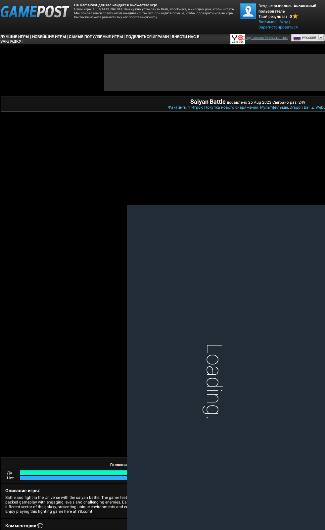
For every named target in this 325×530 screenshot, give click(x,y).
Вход (283, 22)
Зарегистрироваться (278, 27)
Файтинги (177, 107)
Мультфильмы (274, 107)
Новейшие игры (49, 36)
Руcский (304, 37)
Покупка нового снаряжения (231, 107)
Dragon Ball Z (302, 107)
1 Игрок (195, 107)
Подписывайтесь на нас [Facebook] (265, 37)
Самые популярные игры (96, 36)
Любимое (267, 22)
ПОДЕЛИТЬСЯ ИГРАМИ (147, 36)
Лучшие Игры (14, 36)
